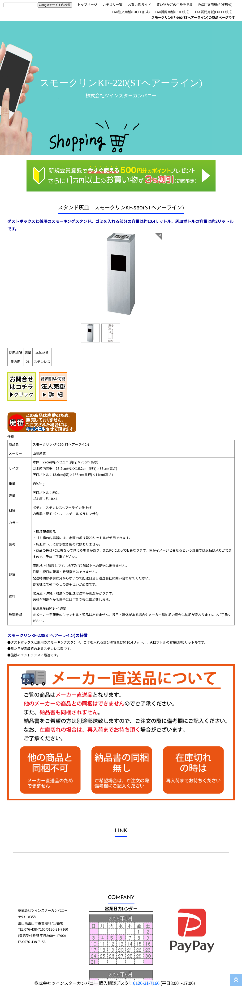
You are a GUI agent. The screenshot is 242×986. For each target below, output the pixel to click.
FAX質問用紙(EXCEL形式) (214, 11)
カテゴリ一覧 (112, 4)
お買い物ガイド (139, 4)
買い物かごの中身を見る (174, 4)
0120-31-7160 (146, 983)
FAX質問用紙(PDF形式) (172, 11)
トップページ (87, 4)
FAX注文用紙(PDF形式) (215, 4)
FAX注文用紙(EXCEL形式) (131, 11)
